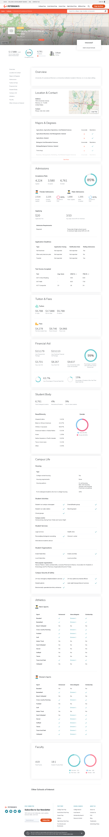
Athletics (12, 96)
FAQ (30, 1)
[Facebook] (10, 811)
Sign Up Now (98, 6)
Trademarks (93, 821)
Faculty (11, 100)
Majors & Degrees (14, 76)
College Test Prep (61, 809)
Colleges (9, 11)
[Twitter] (6, 811)
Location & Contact (15, 73)
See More (66, 159)
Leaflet (88, 14)
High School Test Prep (63, 821)
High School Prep (72, 6)
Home (3, 11)
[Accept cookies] (80, 833)
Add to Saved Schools (89, 48)
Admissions (12, 79)
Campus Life (13, 93)
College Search (77, 809)
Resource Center (78, 818)
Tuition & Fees (13, 83)
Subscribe (46, 820)
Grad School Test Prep (63, 812)
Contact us (36, 1)
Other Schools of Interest (16, 103)
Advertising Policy (94, 824)
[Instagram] (19, 811)
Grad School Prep (52, 6)
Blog (5, 1)
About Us (92, 809)
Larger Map (5, 42)
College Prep (42, 6)
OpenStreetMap (97, 14)
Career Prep (62, 6)
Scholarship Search (79, 815)
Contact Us (93, 812)
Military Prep (81, 6)
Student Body (13, 90)
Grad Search (77, 812)
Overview (12, 69)
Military (59, 818)
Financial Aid (13, 86)
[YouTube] (15, 811)
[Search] (88, 6)
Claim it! (41, 40)
